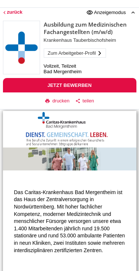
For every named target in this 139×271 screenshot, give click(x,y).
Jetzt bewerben (69, 85)
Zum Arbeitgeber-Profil (75, 53)
